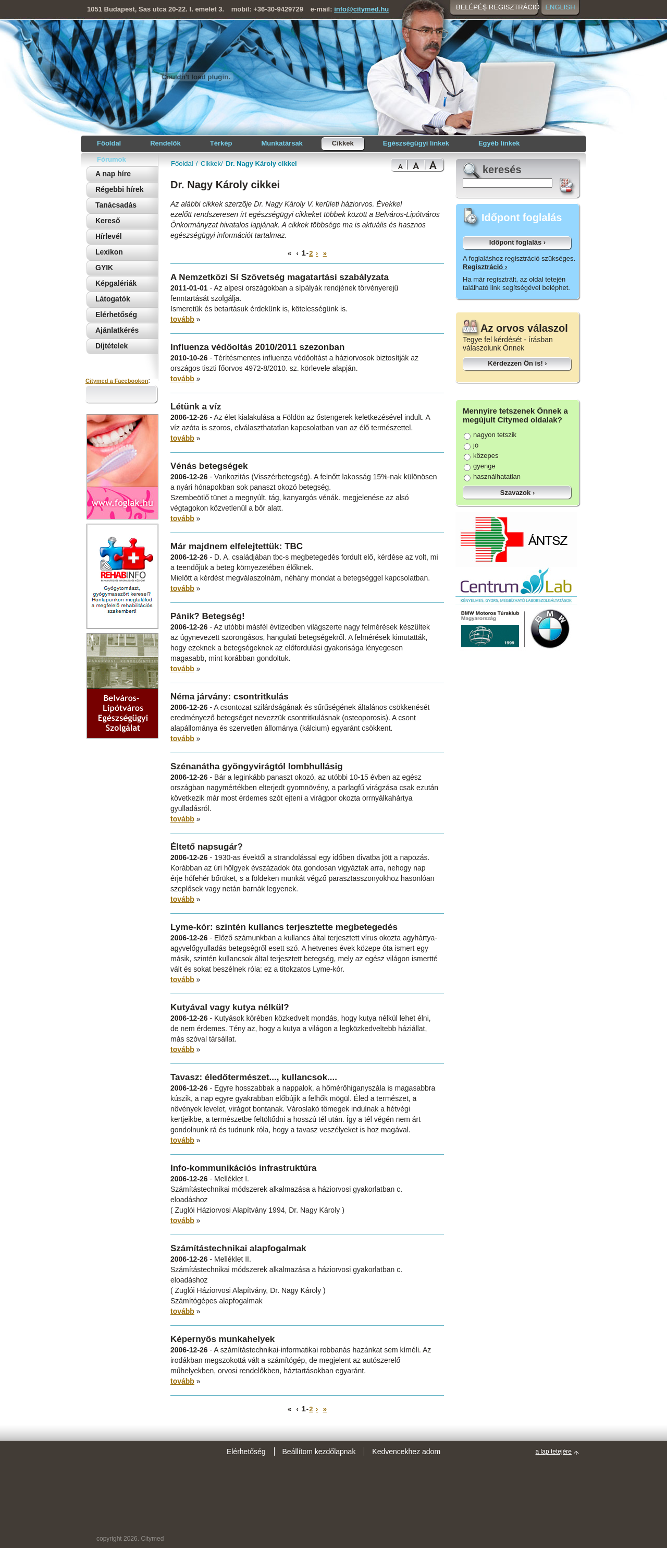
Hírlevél (108, 236)
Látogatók (112, 299)
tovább (182, 319)
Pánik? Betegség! (207, 616)
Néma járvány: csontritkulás (229, 697)
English (560, 7)
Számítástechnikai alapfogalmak (238, 1248)
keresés (502, 169)
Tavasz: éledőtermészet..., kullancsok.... (253, 1077)
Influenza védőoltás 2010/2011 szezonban (257, 347)
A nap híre (113, 174)
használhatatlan (492, 476)
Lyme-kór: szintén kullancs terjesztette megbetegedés (284, 927)
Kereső (107, 220)
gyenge (480, 466)
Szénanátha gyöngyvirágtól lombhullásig (256, 766)
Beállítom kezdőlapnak (319, 1451)
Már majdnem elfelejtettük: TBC (236, 546)
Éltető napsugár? (206, 847)
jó (471, 445)
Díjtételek (111, 346)
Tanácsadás (116, 205)
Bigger (416, 165)
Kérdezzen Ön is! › (517, 363)
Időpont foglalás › (517, 242)
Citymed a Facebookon (116, 381)
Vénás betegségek (209, 466)
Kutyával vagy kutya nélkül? (229, 1007)
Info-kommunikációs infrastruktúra (243, 1168)
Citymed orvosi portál (136, 76)
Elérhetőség (116, 314)
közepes (481, 455)
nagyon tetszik (490, 435)
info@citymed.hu (361, 9)
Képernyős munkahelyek (222, 1339)
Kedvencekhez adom (406, 1451)
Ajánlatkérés (117, 330)
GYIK (104, 267)
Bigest (434, 165)
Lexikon (109, 252)
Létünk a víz (195, 407)
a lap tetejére (554, 1451)
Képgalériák (116, 283)
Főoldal (182, 163)
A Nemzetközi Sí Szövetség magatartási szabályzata (279, 277)
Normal (399, 165)
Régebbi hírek (119, 189)
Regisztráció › (485, 267)
